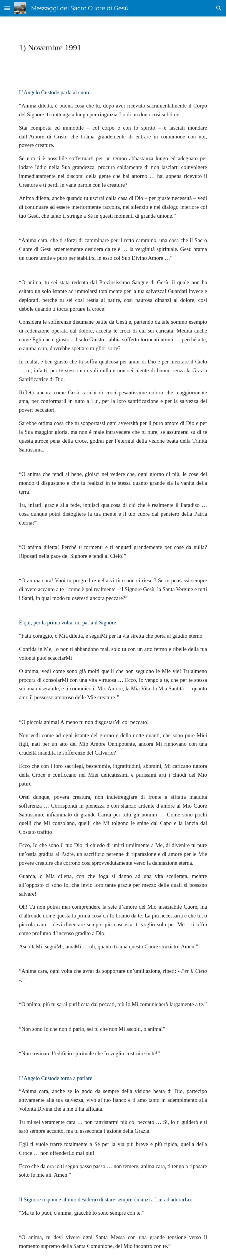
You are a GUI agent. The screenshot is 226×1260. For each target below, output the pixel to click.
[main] (112, 47)
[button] (7, 8)
